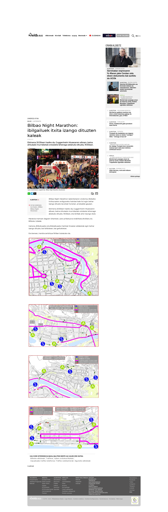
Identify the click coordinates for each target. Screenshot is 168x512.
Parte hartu (93, 486)
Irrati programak (46, 491)
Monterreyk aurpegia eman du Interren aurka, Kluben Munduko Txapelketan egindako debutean (129, 102)
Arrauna (64, 485)
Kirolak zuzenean (67, 493)
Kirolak (58, 35)
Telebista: (33, 477)
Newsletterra (133, 478)
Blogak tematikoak (96, 491)
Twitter (131, 482)
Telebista (66, 35)
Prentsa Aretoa (94, 494)
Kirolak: (65, 477)
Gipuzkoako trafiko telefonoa (42, 461)
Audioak (78, 483)
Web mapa (119, 499)
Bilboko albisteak (37, 458)
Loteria (91, 485)
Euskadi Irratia (46, 479)
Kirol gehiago (66, 487)
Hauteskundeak (94, 482)
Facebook (132, 480)
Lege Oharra (68, 499)
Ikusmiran (56, 487)
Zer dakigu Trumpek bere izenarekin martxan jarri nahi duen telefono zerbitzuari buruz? (121, 147)
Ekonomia (57, 481)
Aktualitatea (57, 479)
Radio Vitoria (45, 483)
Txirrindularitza (66, 481)
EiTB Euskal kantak (47, 489)
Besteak (82, 35)
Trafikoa (49, 458)
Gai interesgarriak (96, 488)
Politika (56, 483)
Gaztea (44, 485)
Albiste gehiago (135, 176)
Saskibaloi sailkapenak (68, 491)
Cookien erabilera (78, 499)
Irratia (74, 36)
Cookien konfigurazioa (91, 499)
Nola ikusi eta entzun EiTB (98, 492)
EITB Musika (45, 487)
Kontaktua (112, 499)
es (140, 36)
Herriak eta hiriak (95, 489)
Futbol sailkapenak (67, 489)
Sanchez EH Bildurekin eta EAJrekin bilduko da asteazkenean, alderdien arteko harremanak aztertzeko (129, 88)
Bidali (96, 193)
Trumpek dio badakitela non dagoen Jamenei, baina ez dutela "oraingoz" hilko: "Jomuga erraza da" (121, 135)
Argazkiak (78, 481)
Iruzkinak (30, 466)
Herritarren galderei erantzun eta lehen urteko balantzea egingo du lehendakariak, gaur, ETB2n (120, 114)
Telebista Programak (35, 481)
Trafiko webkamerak (65, 461)
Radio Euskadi (46, 481)
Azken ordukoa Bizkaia (63, 458)
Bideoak (32, 483)
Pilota (63, 483)
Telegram (132, 486)
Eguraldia (56, 489)
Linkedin (132, 488)
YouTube (132, 490)
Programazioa (34, 479)
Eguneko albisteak (83, 461)
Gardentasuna (104, 499)
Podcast (44, 493)
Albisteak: (58, 477)
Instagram (132, 484)
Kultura (56, 485)
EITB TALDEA (123, 35)
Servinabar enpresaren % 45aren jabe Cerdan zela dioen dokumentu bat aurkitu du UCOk (121, 75)
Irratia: (44, 477)
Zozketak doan (94, 483)
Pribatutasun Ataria (57, 499)
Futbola (64, 479)
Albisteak (49, 35)
